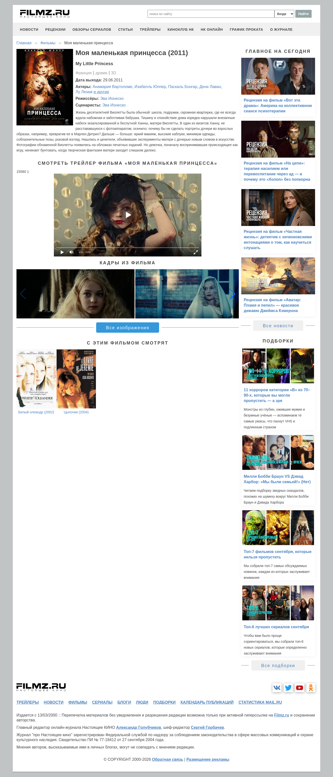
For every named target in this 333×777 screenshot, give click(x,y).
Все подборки (278, 665)
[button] (232, 293)
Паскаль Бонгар (182, 87)
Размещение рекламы (207, 759)
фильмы (77, 702)
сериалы (102, 702)
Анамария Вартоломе (112, 87)
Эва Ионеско (111, 98)
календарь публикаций (207, 702)
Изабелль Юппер (150, 87)
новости (29, 29)
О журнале (281, 29)
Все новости (278, 325)
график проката (246, 29)
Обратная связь (167, 759)
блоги (124, 702)
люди (142, 702)
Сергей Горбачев (207, 727)
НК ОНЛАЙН (212, 29)
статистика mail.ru (260, 702)
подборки (164, 702)
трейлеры (150, 29)
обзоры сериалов (92, 29)
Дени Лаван (210, 87)
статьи (125, 29)
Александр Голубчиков (138, 727)
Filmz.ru (281, 715)
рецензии (55, 29)
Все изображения (127, 327)
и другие (101, 92)
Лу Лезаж (84, 92)
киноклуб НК (180, 29)
